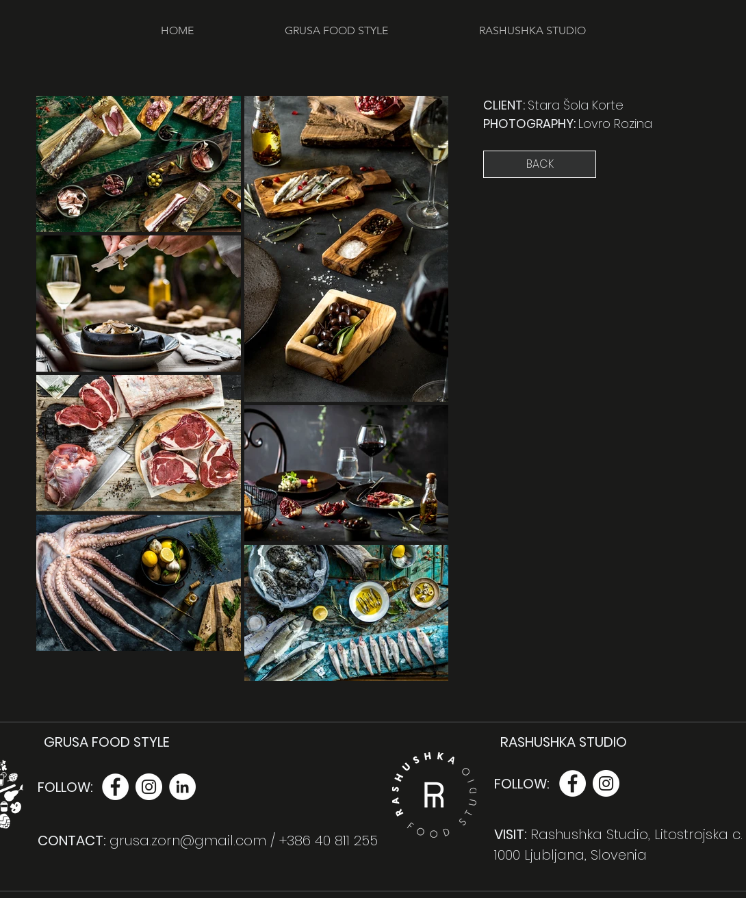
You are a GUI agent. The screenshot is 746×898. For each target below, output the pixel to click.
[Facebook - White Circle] (115, 786)
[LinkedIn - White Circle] (182, 786)
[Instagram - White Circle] (149, 786)
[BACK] (539, 164)
